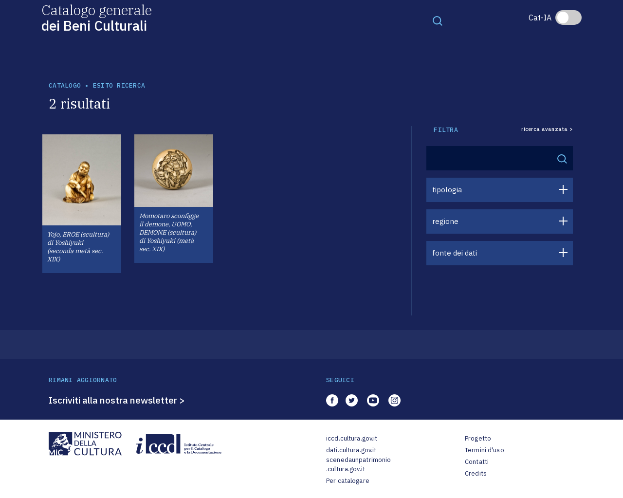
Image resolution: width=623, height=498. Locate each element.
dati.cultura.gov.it (351, 450)
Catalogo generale (96, 17)
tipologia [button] (447, 189)
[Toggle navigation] (437, 20)
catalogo (65, 85)
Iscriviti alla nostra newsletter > (117, 400)
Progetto (478, 438)
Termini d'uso (484, 450)
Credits (476, 473)
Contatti (477, 462)
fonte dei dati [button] (454, 253)
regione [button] (445, 221)
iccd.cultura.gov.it (351, 438)
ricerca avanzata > (547, 129)
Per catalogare (347, 481)
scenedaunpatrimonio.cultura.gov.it (358, 465)
